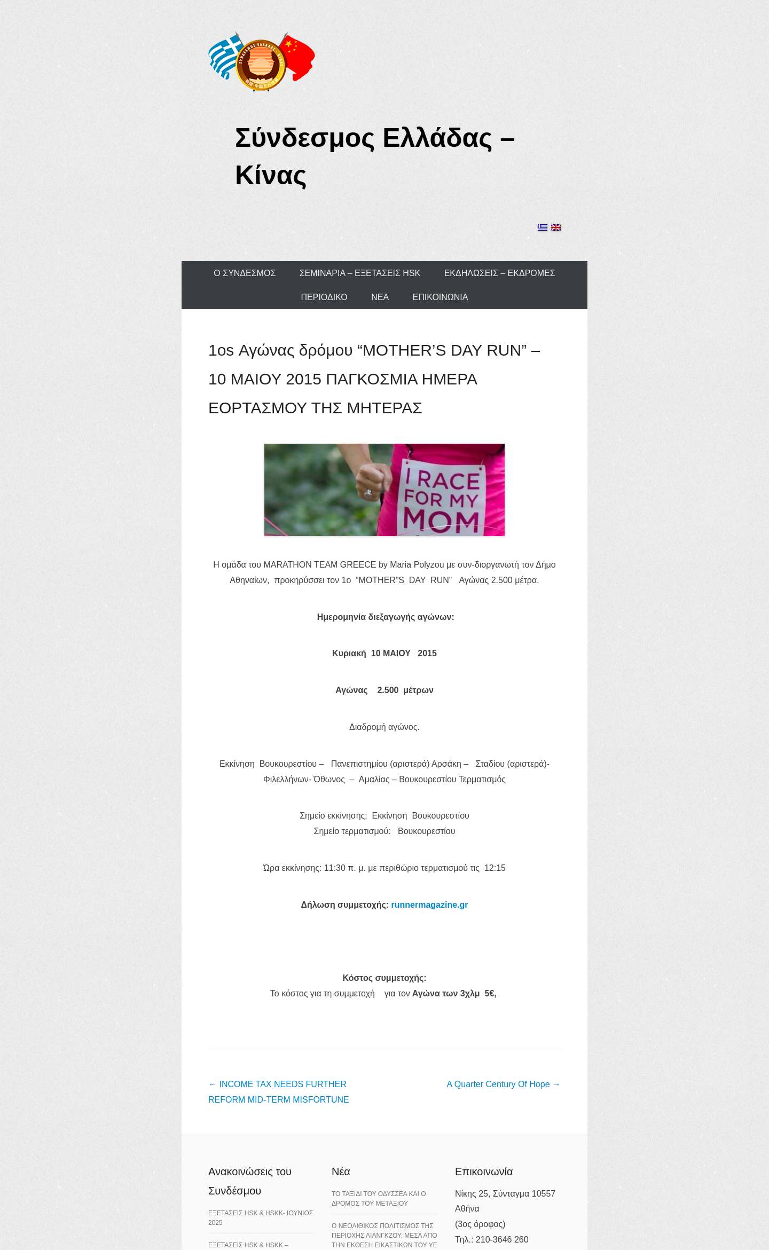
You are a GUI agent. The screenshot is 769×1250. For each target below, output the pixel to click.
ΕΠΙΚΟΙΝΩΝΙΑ (440, 297)
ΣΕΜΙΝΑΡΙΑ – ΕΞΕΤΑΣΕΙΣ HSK (360, 273)
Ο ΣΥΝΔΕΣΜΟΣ (245, 273)
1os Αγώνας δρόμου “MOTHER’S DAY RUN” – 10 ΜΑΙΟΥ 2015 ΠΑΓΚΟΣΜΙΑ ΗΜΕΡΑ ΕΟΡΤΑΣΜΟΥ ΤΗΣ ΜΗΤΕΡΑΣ (374, 378)
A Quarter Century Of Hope (504, 1084)
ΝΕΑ (380, 297)
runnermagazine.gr (429, 904)
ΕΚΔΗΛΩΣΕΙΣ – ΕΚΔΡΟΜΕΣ (499, 273)
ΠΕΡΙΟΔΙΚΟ (324, 297)
